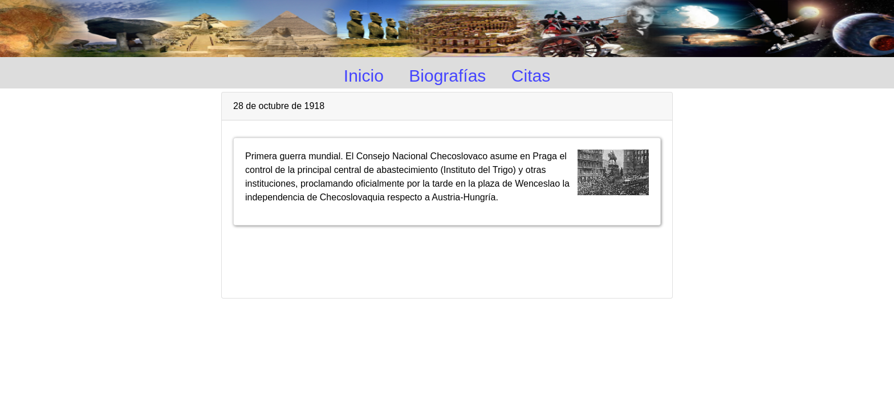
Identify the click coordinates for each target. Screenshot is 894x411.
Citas (530, 75)
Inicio (364, 75)
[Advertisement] (447, 257)
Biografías (447, 75)
